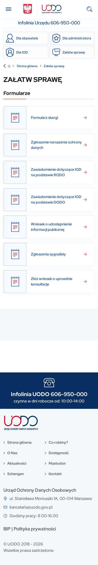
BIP (6, 529)
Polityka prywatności (35, 529)
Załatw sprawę (54, 66)
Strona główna (27, 66)
